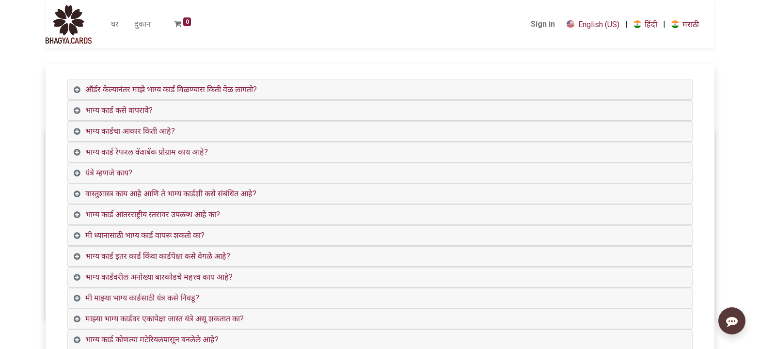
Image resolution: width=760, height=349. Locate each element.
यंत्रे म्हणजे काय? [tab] (108, 172)
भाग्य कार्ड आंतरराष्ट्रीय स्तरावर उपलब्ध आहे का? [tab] (152, 214)
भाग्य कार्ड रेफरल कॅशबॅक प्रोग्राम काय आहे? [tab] (146, 152)
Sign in (543, 24)
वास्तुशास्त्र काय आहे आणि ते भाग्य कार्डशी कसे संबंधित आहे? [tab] (170, 193)
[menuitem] (115, 24)
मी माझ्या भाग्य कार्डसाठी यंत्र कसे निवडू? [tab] (142, 297)
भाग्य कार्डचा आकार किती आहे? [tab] (130, 131)
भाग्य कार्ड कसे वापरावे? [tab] (119, 110)
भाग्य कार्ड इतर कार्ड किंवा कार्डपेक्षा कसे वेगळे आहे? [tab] (157, 256)
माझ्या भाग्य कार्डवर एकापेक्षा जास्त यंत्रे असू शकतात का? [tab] (164, 318)
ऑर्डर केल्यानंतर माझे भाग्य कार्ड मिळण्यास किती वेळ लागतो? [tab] (171, 89)
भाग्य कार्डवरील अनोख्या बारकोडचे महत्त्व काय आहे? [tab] (159, 277)
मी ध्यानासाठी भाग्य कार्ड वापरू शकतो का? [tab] (145, 235)
